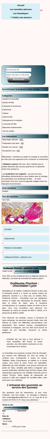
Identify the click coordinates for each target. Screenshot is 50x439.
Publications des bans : (13, 143)
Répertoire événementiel (12, 127)
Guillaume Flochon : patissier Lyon (17, 257)
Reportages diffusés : (12, 140)
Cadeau (5, 113)
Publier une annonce (20, 17)
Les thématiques (20, 13)
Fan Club (5, 200)
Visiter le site (7, 405)
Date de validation (6, 417)
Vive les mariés (8, 131)
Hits (4, 411)
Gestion (5, 191)
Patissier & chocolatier (13, 248)
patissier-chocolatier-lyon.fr (26, 271)
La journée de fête (9, 124)
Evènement (6, 110)
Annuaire (7, 229)
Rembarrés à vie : (11, 151)
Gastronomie (7, 117)
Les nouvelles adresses (21, 9)
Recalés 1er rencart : (12, 147)
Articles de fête (8, 102)
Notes (4, 424)
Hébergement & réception (12, 120)
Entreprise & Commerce (11, 106)
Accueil (20, 5)
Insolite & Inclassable (10, 99)
